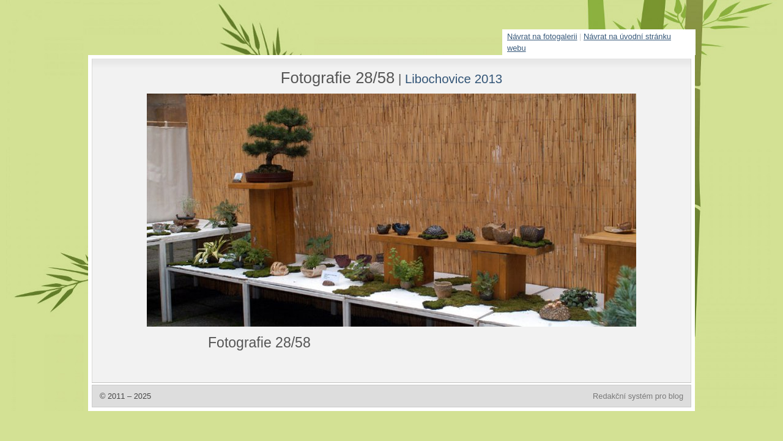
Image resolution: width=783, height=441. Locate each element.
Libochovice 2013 (453, 79)
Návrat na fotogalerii (542, 36)
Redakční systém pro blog (638, 396)
